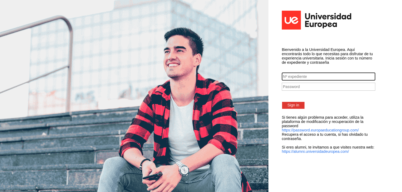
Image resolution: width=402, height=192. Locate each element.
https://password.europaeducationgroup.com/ (320, 130)
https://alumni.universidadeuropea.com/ (315, 151)
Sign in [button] (293, 105)
